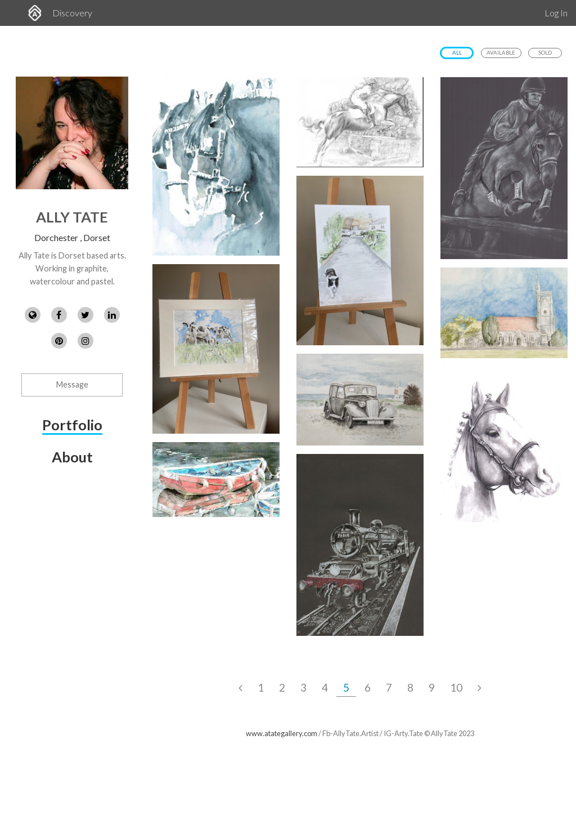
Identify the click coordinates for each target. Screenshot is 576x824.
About (72, 456)
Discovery (72, 12)
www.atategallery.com (281, 733)
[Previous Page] (240, 687)
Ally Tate (72, 216)
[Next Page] (479, 687)
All (457, 53)
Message (72, 384)
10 (456, 687)
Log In (556, 12)
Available (501, 53)
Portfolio (72, 424)
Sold (545, 53)
